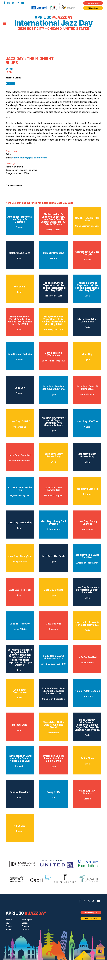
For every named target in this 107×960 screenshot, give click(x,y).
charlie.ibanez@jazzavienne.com (29, 157)
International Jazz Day (53, 23)
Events (9, 919)
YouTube (23, 3)
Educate (25, 926)
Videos (25, 923)
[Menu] (4, 24)
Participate (27, 919)
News (8, 923)
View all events (15, 185)
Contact (25, 929)
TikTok (17, 3)
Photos (9, 926)
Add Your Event (93, 8)
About (8, 929)
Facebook (4, 2)
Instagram (8, 3)
